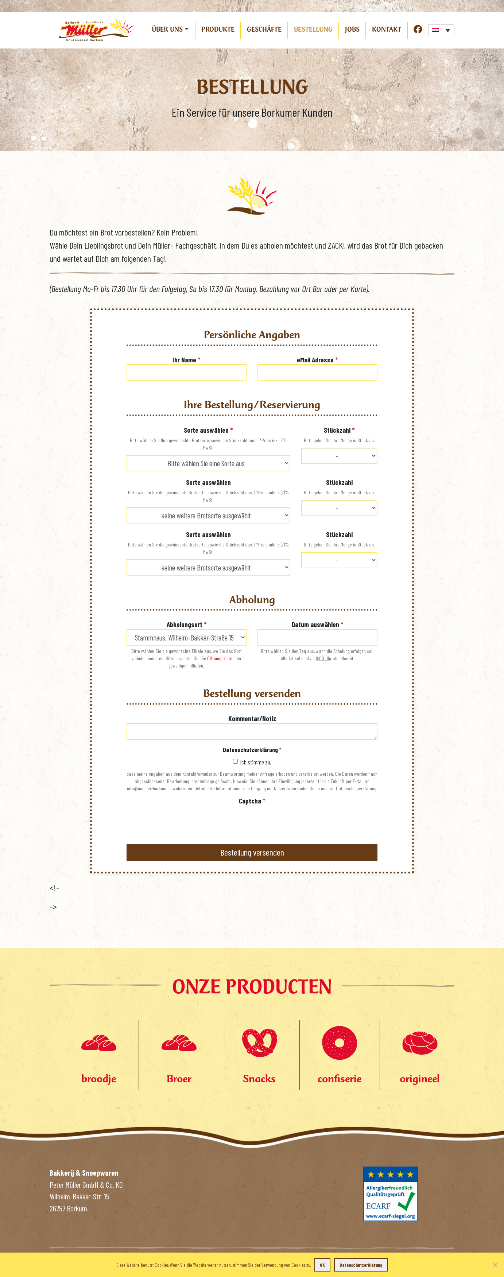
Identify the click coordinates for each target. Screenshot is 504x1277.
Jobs (352, 29)
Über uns (167, 29)
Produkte (217, 29)
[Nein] (495, 1265)
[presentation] (182, 820)
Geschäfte (264, 29)
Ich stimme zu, (252, 762)
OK (322, 1265)
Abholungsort (187, 624)
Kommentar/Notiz (252, 718)
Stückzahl (339, 430)
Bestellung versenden (252, 852)
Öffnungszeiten (220, 658)
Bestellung (313, 29)
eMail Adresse (317, 359)
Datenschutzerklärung (252, 749)
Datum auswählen (318, 624)
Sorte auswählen (208, 430)
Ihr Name (186, 359)
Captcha (252, 801)
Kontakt (386, 29)
